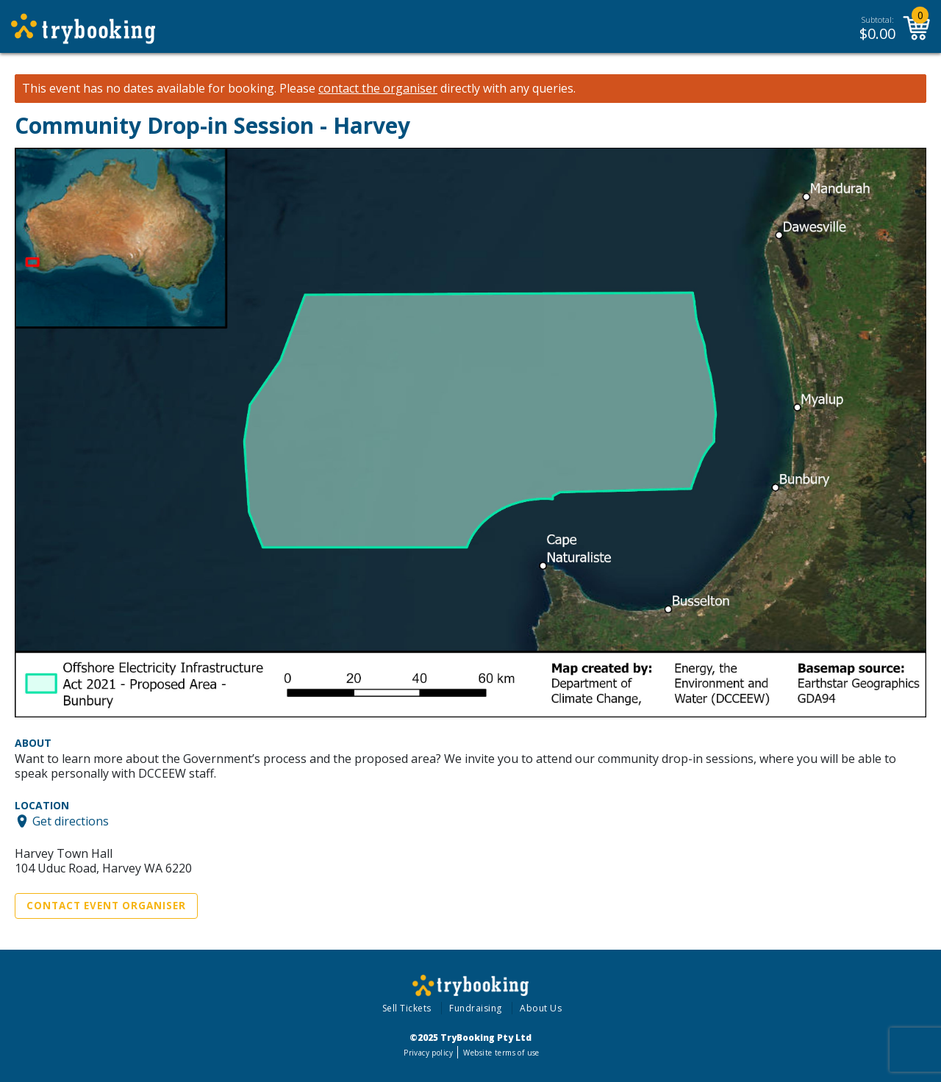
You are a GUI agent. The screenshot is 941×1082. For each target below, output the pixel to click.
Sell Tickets (407, 1008)
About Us (541, 1008)
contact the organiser (377, 89)
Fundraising (475, 1008)
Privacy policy (428, 1052)
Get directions (70, 821)
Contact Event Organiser (106, 905)
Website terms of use (501, 1052)
